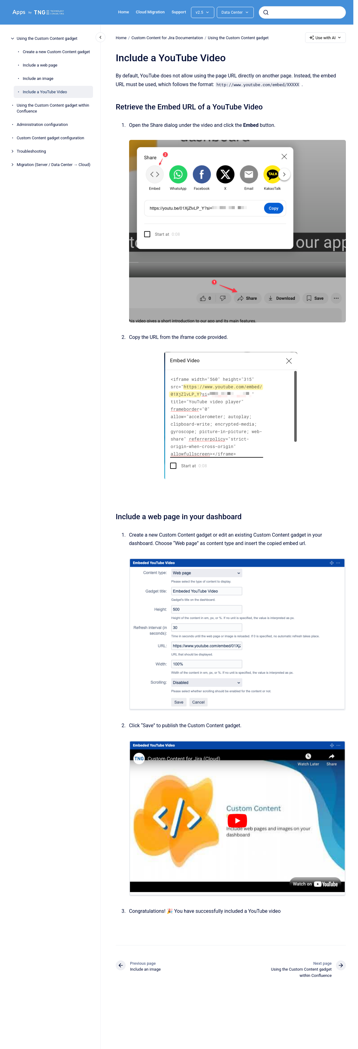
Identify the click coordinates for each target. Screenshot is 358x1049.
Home (123, 12)
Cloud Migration (150, 12)
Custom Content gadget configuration (50, 138)
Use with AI (325, 37)
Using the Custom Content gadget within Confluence (53, 108)
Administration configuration (42, 124)
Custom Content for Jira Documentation (167, 37)
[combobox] (302, 12)
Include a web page (40, 65)
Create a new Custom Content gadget (56, 51)
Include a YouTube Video (45, 92)
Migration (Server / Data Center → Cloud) (54, 164)
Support (179, 12)
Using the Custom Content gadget (47, 38)
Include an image (38, 78)
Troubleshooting (31, 151)
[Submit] (266, 12)
